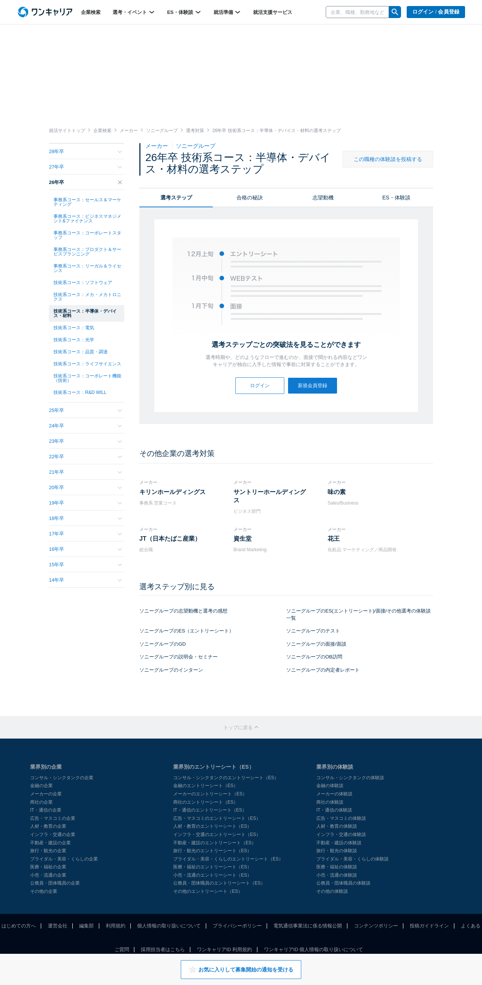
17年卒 (85, 534)
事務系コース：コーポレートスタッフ (87, 235)
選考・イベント (134, 12)
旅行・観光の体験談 (336, 850)
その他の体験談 (332, 891)
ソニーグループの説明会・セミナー (178, 657)
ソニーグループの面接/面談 (316, 644)
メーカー (157, 146)
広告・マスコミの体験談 (341, 818)
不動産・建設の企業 (50, 842)
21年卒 (85, 472)
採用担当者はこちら (163, 949)
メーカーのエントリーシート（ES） (210, 794)
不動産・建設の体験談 (339, 842)
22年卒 (85, 456)
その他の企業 (43, 891)
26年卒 (85, 182)
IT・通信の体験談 (334, 810)
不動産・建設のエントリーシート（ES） (214, 842)
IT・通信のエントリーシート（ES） (210, 810)
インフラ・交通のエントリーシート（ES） (217, 834)
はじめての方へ (19, 926)
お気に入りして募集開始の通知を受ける (241, 969)
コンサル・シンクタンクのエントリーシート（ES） (226, 777)
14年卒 (85, 580)
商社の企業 (41, 802)
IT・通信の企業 (45, 810)
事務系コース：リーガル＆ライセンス (87, 268)
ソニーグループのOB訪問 (314, 657)
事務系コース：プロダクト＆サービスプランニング (87, 252)
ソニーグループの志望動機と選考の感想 (183, 611)
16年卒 (85, 549)
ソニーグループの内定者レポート (323, 670)
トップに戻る (241, 727)
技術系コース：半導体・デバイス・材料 (85, 313)
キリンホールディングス (172, 492)
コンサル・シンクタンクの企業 (61, 777)
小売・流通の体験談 (336, 875)
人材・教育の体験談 (336, 826)
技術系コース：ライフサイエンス (87, 363)
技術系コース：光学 (73, 339)
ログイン (260, 385)
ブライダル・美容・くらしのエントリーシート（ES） (228, 859)
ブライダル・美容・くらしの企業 (64, 859)
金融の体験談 (329, 785)
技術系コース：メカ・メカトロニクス (87, 297)
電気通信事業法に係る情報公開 (307, 926)
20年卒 (85, 487)
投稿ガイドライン (429, 926)
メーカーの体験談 (334, 794)
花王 (334, 538)
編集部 (86, 926)
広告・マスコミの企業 (52, 818)
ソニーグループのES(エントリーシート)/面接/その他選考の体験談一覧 (358, 614)
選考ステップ (176, 198)
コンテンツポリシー (376, 926)
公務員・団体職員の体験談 (343, 883)
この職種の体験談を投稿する (388, 159)
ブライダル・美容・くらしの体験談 (352, 859)
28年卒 (85, 151)
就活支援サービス (272, 12)
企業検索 (91, 12)
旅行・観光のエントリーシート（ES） (212, 850)
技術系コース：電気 (73, 327)
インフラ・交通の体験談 (341, 834)
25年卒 (85, 410)
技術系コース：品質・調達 (80, 351)
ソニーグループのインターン (171, 670)
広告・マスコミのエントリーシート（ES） (217, 818)
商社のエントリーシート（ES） (205, 802)
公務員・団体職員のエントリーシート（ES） (219, 883)
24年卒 (85, 426)
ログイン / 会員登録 (436, 12)
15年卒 (85, 564)
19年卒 (85, 503)
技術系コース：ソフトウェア (82, 282)
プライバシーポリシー (237, 926)
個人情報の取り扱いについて (169, 926)
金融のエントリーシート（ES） (205, 785)
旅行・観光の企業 (48, 850)
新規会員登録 (312, 385)
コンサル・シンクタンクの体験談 (350, 777)
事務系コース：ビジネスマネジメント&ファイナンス (87, 218)
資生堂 (242, 538)
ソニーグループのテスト (313, 631)
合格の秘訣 (249, 198)
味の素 (337, 492)
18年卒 (85, 518)
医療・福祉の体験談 (336, 866)
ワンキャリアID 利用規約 (224, 949)
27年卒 (85, 167)
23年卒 (85, 441)
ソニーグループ (195, 146)
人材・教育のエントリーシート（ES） (212, 826)
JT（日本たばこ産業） (170, 538)
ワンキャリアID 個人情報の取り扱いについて (313, 949)
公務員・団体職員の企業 (55, 883)
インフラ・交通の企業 (52, 834)
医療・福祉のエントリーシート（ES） (212, 866)
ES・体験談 (184, 12)
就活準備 (227, 12)
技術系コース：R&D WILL (80, 392)
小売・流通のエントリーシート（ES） (212, 875)
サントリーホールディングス (269, 496)
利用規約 (115, 926)
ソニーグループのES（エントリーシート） (186, 631)
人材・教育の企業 (48, 826)
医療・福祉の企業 (48, 866)
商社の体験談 (329, 802)
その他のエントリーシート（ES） (208, 891)
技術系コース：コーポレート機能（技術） (87, 378)
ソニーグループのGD (162, 644)
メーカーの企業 (46, 794)
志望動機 (323, 198)
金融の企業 (41, 785)
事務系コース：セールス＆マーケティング (87, 202)
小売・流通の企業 (48, 875)
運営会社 (57, 926)
